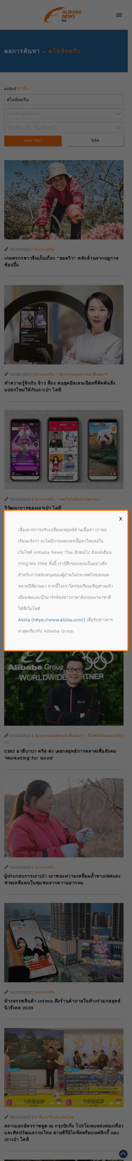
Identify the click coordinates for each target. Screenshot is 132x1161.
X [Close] (120, 518)
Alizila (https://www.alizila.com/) (51, 619)
